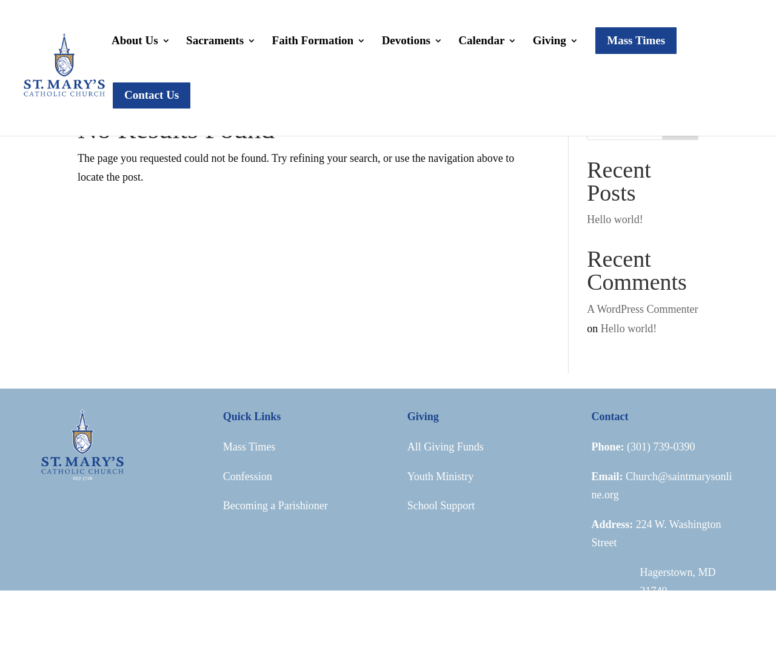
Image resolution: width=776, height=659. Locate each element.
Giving (549, 41)
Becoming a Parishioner (275, 506)
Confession (247, 476)
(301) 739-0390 (661, 447)
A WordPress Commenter (642, 309)
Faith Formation (313, 41)
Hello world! (615, 219)
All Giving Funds (445, 447)
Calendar (481, 41)
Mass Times (249, 447)
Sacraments (215, 41)
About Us (135, 41)
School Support (441, 506)
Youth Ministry (440, 476)
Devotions (406, 41)
